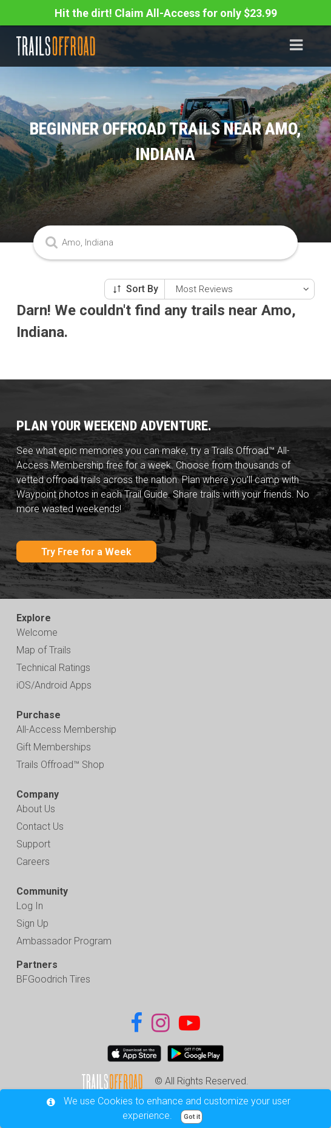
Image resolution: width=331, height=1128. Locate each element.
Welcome (37, 632)
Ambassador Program (64, 941)
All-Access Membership (66, 729)
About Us (35, 809)
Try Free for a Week (86, 552)
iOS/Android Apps (54, 685)
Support (33, 844)
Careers (33, 861)
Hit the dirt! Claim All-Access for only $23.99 (166, 13)
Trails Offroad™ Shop (60, 764)
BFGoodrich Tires (53, 979)
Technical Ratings (53, 667)
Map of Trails (43, 650)
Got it (192, 1117)
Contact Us (40, 826)
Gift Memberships (53, 747)
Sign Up (32, 923)
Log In (29, 906)
